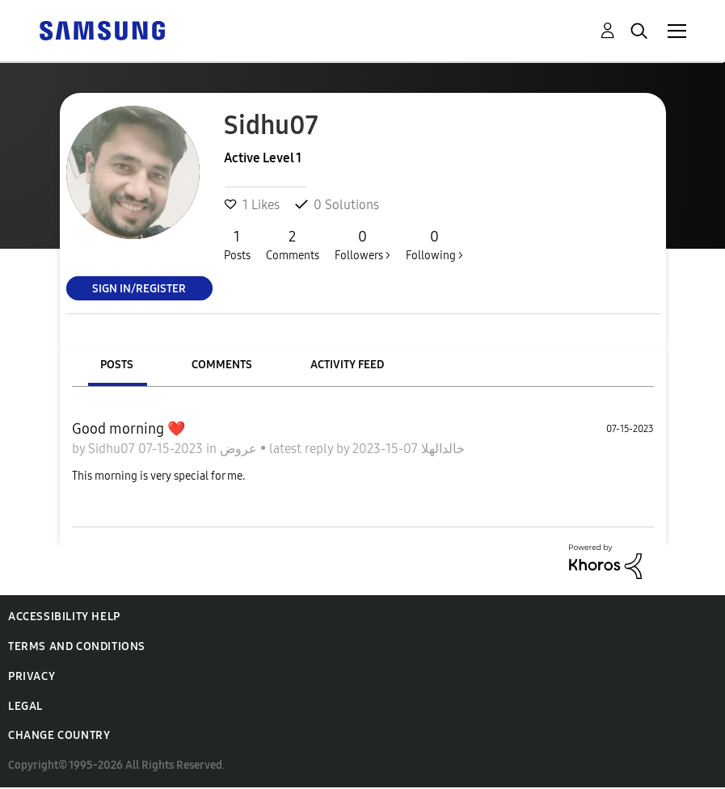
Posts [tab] (116, 364)
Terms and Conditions (76, 646)
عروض (240, 448)
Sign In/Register (139, 288)
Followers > (362, 244)
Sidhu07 (113, 448)
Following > (434, 244)
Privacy (31, 676)
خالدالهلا (441, 448)
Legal (25, 706)
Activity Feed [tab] (347, 364)
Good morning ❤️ (128, 429)
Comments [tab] (222, 364)
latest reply (302, 448)
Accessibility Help (64, 616)
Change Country (59, 735)
